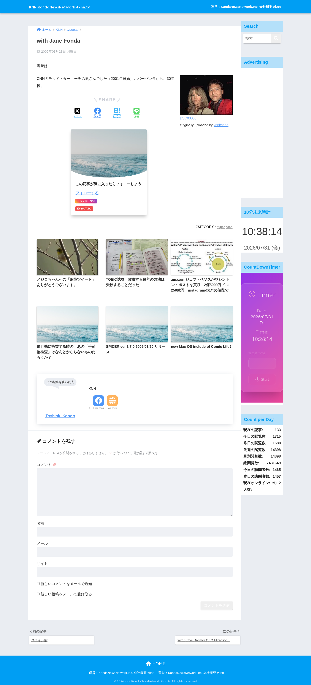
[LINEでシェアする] (136, 113)
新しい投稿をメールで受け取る (66, 593)
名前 (40, 522)
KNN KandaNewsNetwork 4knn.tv (72, 6)
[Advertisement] (262, 133)
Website (112, 406)
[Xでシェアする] (78, 113)
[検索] (276, 38)
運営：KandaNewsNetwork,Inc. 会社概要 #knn (246, 6)
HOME (155, 663)
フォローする (86, 193)
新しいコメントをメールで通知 (66, 582)
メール (42, 542)
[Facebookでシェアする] (97, 113)
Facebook (98, 406)
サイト (42, 562)
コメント (46, 464)
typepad (225, 226)
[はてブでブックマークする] (117, 113)
